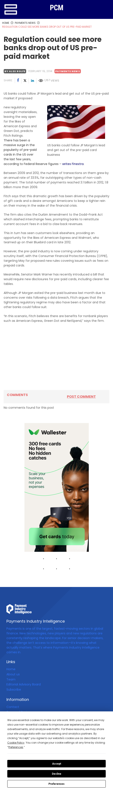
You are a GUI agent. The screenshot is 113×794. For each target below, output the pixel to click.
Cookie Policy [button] (15, 742)
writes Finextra (73, 164)
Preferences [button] (15, 747)
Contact (12, 707)
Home (10, 669)
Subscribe (13, 689)
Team (10, 679)
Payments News (67, 71)
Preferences (56, 783)
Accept (56, 763)
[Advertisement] (56, 357)
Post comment (81, 396)
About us (13, 674)
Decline (56, 773)
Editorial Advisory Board (23, 684)
